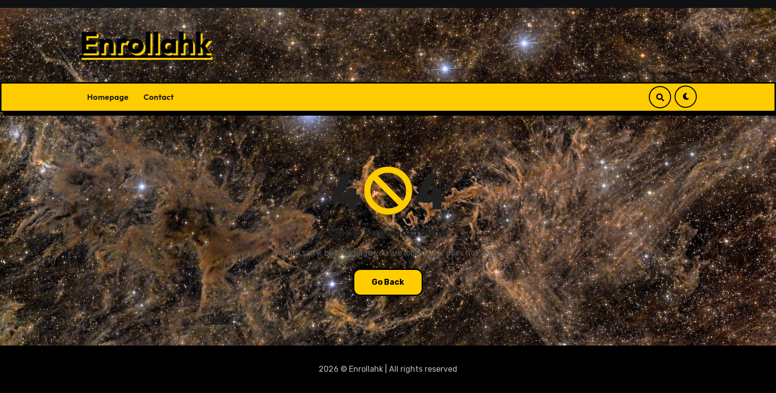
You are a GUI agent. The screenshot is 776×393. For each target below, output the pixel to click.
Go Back (388, 282)
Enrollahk (145, 42)
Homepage (108, 97)
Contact (159, 97)
